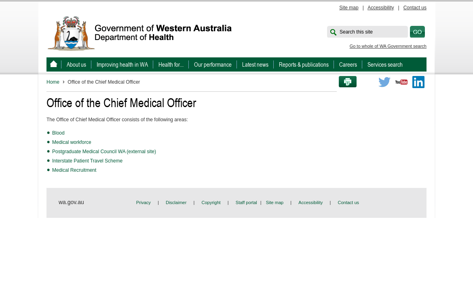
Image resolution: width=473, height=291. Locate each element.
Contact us (415, 8)
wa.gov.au (71, 202)
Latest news (255, 64)
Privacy (143, 202)
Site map (348, 8)
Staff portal (246, 202)
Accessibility (380, 8)
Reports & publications (304, 64)
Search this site (356, 32)
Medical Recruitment (74, 170)
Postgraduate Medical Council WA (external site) (104, 151)
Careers (348, 64)
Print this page (345, 82)
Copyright (211, 202)
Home (52, 82)
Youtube (401, 82)
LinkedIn (418, 82)
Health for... (171, 64)
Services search (385, 64)
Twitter (384, 82)
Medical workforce (71, 142)
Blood (58, 133)
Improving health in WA (122, 64)
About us (76, 64)
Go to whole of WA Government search (388, 46)
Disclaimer (176, 202)
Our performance (213, 64)
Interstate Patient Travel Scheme (87, 161)
